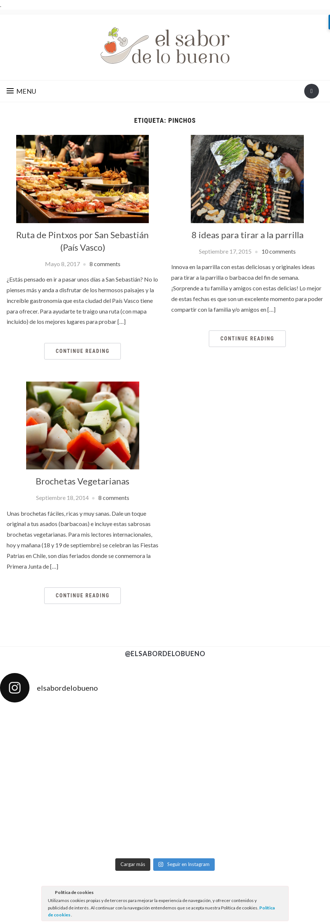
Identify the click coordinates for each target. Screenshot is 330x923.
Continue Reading (82, 351)
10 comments (278, 251)
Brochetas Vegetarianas (82, 481)
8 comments (104, 263)
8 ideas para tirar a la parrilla (247, 234)
